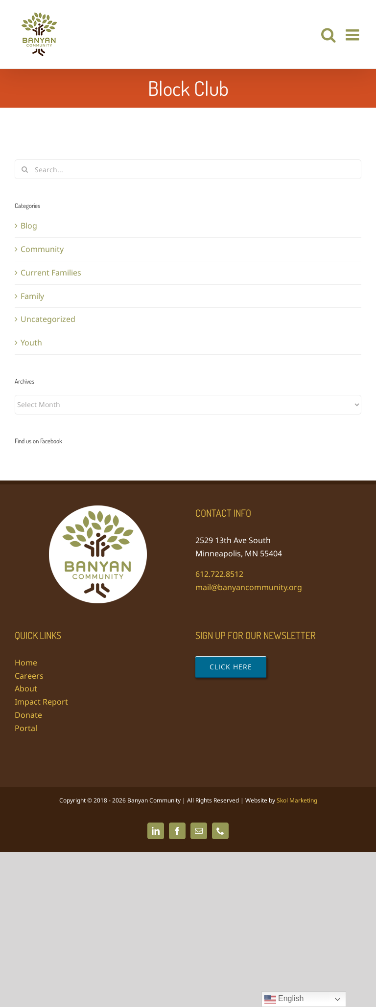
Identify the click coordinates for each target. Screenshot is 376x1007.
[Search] (24, 169)
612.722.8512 (219, 574)
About (26, 688)
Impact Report (41, 701)
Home (26, 662)
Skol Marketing (297, 800)
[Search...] (188, 169)
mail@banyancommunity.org (248, 587)
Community (42, 249)
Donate (28, 714)
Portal (26, 728)
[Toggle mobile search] (328, 35)
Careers (29, 675)
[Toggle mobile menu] (353, 35)
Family (32, 296)
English (284, 999)
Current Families (51, 272)
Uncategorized (48, 319)
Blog (29, 225)
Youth (31, 342)
